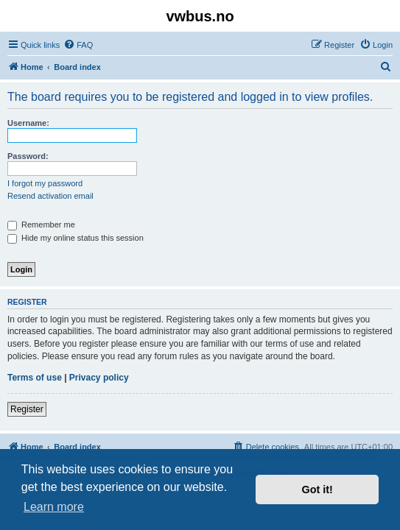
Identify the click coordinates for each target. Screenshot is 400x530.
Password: (28, 156)
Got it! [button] (317, 489)
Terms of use (34, 377)
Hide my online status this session (75, 237)
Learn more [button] (54, 507)
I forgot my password (45, 183)
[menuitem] (78, 45)
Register (26, 409)
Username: (28, 123)
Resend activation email (50, 195)
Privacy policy (99, 377)
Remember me (41, 224)
